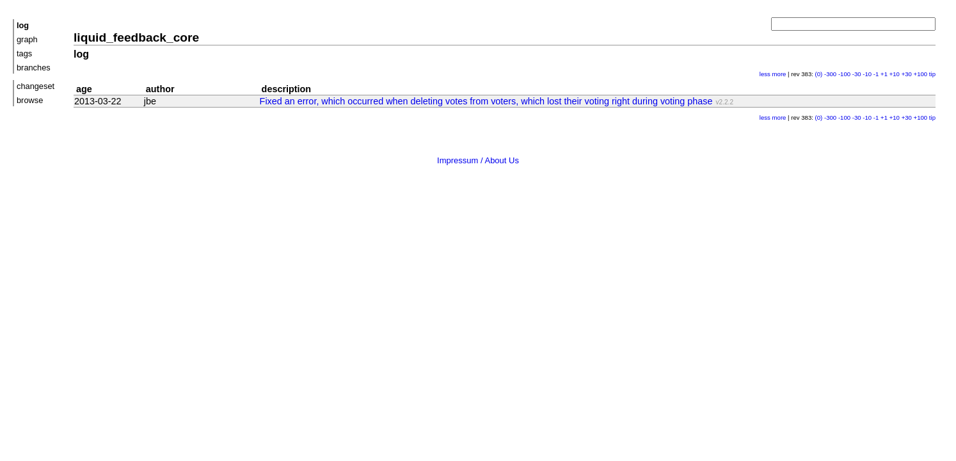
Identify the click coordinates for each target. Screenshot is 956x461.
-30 (856, 73)
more (779, 73)
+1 (884, 73)
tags (24, 53)
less (765, 73)
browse (30, 100)
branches (34, 67)
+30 (907, 73)
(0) (819, 73)
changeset (35, 86)
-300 (830, 73)
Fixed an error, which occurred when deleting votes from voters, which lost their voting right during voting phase (486, 101)
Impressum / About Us (478, 160)
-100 (844, 73)
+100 (921, 73)
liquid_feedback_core (136, 37)
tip (932, 73)
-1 (876, 73)
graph (27, 39)
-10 (867, 73)
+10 (894, 73)
